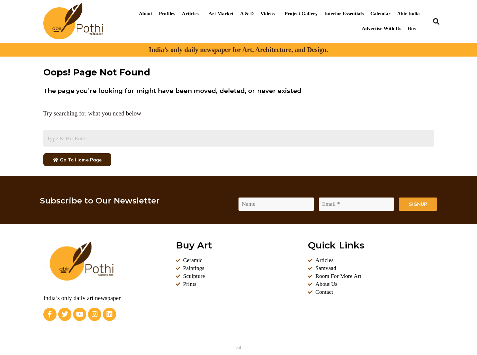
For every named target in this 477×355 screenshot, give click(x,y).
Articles (190, 13)
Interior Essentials (344, 13)
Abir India (408, 13)
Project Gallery (301, 13)
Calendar (380, 13)
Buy (412, 28)
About (145, 13)
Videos (267, 13)
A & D (247, 13)
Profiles (167, 13)
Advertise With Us (381, 28)
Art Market (220, 13)
